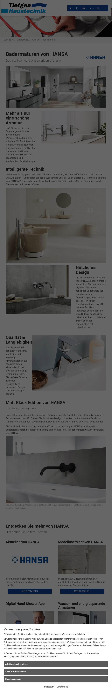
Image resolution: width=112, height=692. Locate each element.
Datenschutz (62, 687)
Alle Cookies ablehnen (15, 671)
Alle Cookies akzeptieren (16, 664)
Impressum (49, 687)
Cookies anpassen (13, 679)
